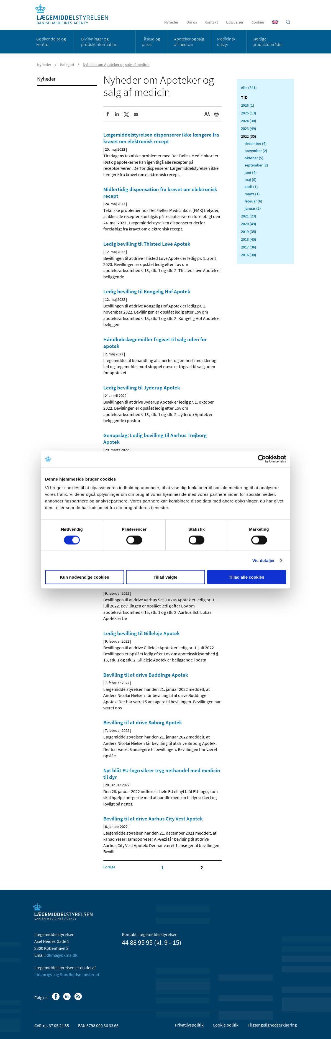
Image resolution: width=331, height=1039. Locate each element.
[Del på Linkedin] (117, 114)
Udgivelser (234, 22)
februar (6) (253, 201)
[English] (275, 22)
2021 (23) (248, 216)
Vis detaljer (263, 560)
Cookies (258, 22)
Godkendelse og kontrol (51, 41)
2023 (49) (248, 128)
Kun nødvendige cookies (84, 577)
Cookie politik (225, 1025)
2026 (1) (247, 105)
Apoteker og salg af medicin (189, 41)
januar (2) (253, 208)
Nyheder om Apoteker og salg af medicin (116, 64)
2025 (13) (248, 113)
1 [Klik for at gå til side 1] (162, 867)
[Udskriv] (216, 114)
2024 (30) (248, 120)
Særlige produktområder (268, 41)
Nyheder (171, 22)
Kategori (67, 64)
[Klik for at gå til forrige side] (109, 866)
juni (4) (251, 172)
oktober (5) (254, 157)
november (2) (256, 150)
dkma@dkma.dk (62, 955)
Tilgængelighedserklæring (272, 1025)
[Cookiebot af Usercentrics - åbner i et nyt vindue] (262, 459)
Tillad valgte (165, 577)
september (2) (256, 165)
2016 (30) (248, 254)
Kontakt (211, 22)
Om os (191, 22)
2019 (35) (248, 231)
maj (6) (250, 179)
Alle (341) (249, 87)
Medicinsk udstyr (226, 41)
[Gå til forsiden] (74, 14)
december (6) (256, 143)
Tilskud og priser (151, 41)
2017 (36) (248, 247)
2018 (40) (248, 239)
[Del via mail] (136, 114)
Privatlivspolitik (189, 1025)
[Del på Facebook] (107, 114)
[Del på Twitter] (126, 114)
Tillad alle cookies (246, 577)
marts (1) (252, 193)
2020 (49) (248, 223)
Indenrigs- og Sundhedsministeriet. (67, 974)
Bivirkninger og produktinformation (99, 41)
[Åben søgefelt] (288, 22)
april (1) (251, 186)
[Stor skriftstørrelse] (207, 114)
